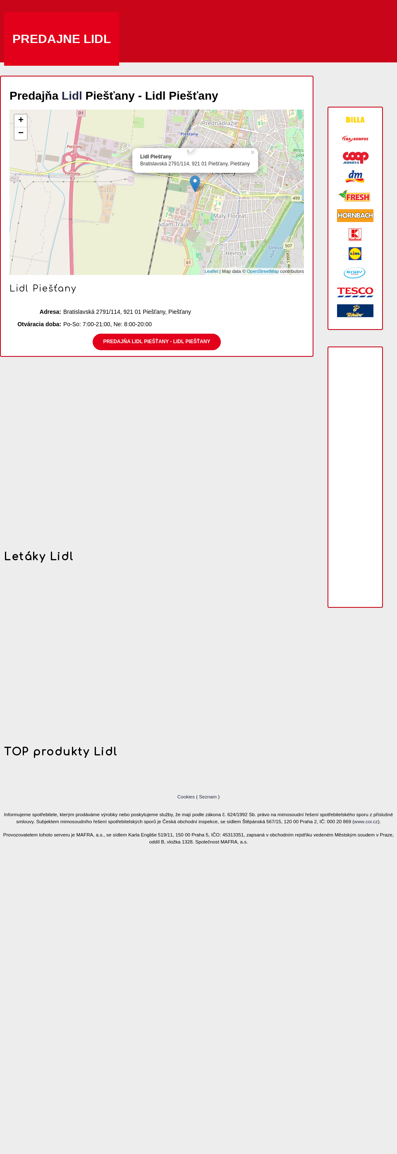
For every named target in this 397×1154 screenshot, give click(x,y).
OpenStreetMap (263, 271)
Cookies (186, 796)
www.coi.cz (366, 821)
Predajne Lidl (61, 38)
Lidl (72, 95)
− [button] (21, 133)
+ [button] (21, 121)
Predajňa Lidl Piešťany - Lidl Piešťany (156, 341)
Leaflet (211, 271)
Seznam (208, 796)
